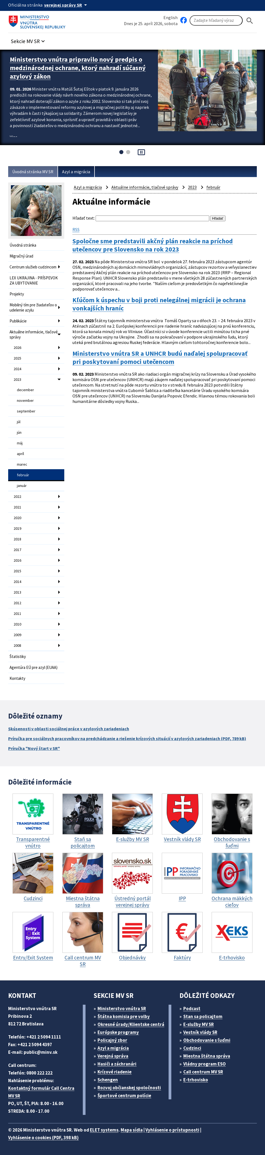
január (22, 485)
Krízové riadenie (115, 1072)
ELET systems (104, 1130)
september (26, 411)
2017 (17, 549)
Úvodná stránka (23, 245)
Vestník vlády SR (200, 1032)
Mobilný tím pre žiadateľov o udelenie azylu (33, 307)
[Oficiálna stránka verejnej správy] (66, 5)
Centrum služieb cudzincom (33, 267)
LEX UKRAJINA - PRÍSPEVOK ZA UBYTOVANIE (34, 280)
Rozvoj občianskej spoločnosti (129, 1088)
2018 (17, 539)
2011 (17, 613)
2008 (17, 645)
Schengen (108, 1080)
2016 (17, 560)
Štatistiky (18, 656)
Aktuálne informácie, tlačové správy (34, 334)
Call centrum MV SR (203, 1072)
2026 (17, 347)
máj (20, 443)
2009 (17, 634)
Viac (13, 137)
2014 (17, 581)
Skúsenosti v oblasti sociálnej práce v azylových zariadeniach (68, 728)
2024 (17, 368)
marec (22, 464)
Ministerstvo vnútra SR (122, 1009)
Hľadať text (83, 218)
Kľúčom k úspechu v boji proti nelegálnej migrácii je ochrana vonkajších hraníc (159, 304)
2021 (17, 507)
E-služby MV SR (198, 1024)
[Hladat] (250, 20)
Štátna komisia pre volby (124, 1016)
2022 (17, 496)
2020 (17, 517)
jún (19, 432)
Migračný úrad (21, 256)
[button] (28, 40)
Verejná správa (113, 1056)
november (25, 400)
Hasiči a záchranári (117, 1064)
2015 (17, 570)
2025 (17, 358)
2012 (17, 602)
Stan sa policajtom (203, 1016)
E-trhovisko (195, 1080)
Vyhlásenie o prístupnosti (172, 1130)
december (25, 389)
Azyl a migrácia (76, 171)
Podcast (191, 1009)
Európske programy (118, 1032)
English (170, 17)
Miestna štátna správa (206, 1056)
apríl (20, 453)
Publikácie (18, 321)
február (23, 474)
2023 (17, 379)
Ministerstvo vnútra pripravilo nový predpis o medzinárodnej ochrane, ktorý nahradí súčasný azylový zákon (78, 67)
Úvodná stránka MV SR (32, 171)
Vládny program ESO (204, 1064)
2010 (17, 624)
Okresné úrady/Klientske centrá (131, 1024)
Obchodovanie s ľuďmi (206, 1040)
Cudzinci (192, 1048)
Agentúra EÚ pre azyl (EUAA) (33, 667)
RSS (76, 229)
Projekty (17, 294)
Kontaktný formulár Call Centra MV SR (41, 1092)
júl (18, 421)
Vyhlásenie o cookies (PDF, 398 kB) (43, 1138)
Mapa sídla (132, 1130)
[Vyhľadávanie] (216, 20)
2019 (17, 528)
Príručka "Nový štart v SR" (34, 748)
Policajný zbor (112, 1040)
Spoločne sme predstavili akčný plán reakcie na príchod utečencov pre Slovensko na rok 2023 (152, 245)
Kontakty (17, 678)
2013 (17, 592)
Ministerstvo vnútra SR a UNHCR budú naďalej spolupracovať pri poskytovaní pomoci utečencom (160, 357)
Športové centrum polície (124, 1096)
